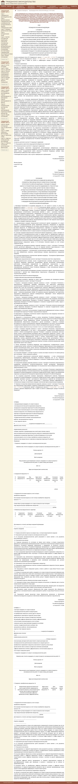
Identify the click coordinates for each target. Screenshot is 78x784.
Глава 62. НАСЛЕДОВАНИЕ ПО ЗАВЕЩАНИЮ (6, 96)
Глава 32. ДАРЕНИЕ (5, 69)
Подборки (74, 6)
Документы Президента (31, 7)
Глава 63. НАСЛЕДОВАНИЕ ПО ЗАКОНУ (6, 101)
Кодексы (3, 6)
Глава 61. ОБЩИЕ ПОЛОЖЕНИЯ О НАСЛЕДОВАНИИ (5, 92)
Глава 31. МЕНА (4, 68)
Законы (9, 6)
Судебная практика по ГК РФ (64, 7)
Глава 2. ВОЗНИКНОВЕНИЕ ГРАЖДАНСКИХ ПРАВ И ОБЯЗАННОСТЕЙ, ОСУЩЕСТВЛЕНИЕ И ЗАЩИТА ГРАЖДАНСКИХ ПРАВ (6, 23)
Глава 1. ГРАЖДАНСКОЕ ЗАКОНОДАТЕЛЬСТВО (6, 15)
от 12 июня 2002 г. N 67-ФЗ (44, 58)
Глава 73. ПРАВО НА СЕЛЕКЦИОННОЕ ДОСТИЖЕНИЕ (6, 140)
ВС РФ (13, 7)
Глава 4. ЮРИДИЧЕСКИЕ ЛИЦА (5, 34)
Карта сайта (69, 782)
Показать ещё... (5, 59)
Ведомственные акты (41, 7)
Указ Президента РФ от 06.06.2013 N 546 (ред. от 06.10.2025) (42, 10)
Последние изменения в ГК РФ (52, 7)
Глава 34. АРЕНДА (5, 77)
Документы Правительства (20, 7)
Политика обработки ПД (8, 782)
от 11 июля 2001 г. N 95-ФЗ (48, 57)
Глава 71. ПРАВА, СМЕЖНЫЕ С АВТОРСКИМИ (5, 132)
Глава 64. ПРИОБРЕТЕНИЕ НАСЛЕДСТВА (5, 105)
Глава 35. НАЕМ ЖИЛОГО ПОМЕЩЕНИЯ (4, 80)
